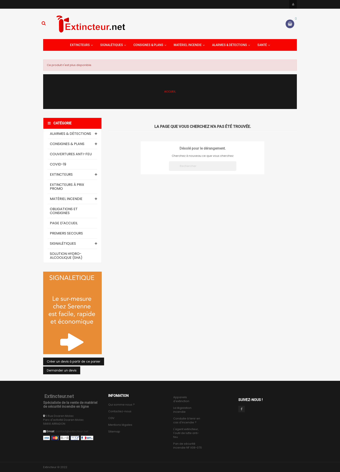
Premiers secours (66, 233)
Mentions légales (120, 425)
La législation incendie (182, 410)
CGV (111, 418)
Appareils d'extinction (181, 399)
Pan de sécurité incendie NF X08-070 (187, 446)
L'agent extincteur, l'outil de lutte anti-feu (186, 433)
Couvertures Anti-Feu (71, 154)
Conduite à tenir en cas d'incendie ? (186, 420)
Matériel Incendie (66, 198)
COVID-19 (58, 164)
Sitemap (114, 432)
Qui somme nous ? (121, 405)
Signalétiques (63, 243)
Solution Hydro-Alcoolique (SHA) (66, 255)
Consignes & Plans (67, 143)
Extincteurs (61, 174)
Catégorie (60, 123)
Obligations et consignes (64, 210)
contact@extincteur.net (72, 431)
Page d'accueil (64, 223)
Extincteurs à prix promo (67, 186)
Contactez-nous (119, 411)
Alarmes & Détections (70, 133)
